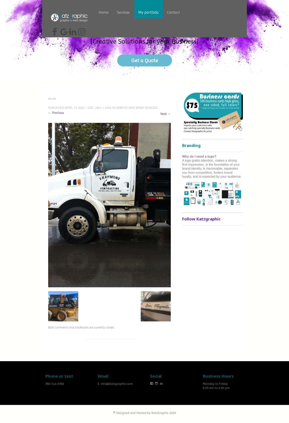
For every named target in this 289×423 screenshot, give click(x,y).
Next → (165, 114)
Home (104, 12)
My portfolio (148, 12)
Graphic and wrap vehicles (137, 108)
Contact (173, 12)
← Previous (56, 113)
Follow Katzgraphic (201, 219)
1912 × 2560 (103, 108)
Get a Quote (144, 60)
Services (123, 12)
